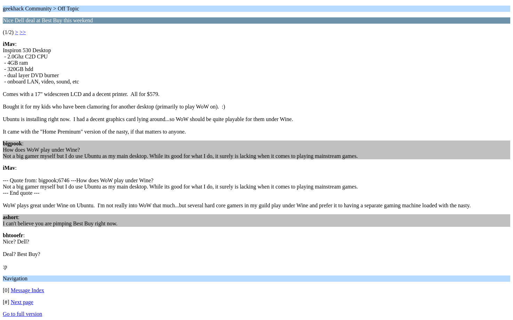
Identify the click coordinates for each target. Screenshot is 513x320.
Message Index (27, 290)
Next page (22, 302)
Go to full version (22, 314)
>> (22, 32)
